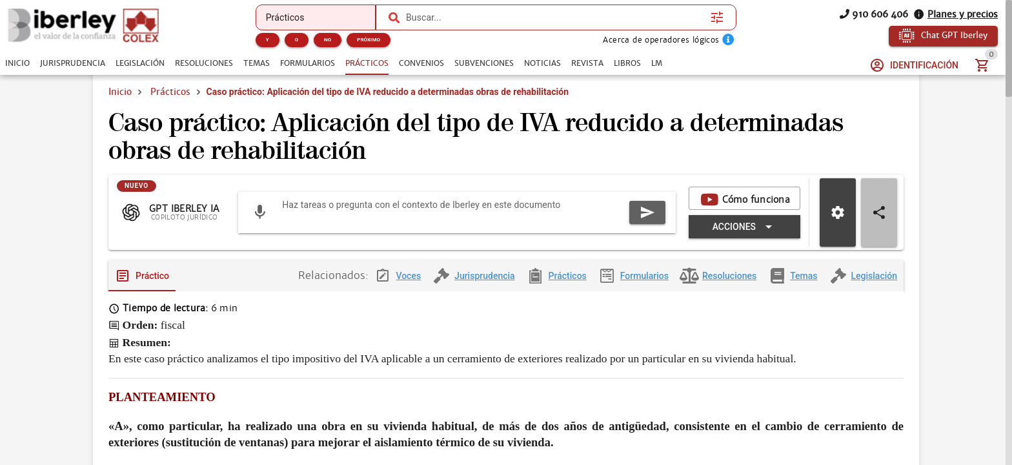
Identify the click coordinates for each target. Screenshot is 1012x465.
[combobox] (555, 17)
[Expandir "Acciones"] (744, 226)
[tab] (17, 63)
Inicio (120, 92)
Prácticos (170, 92)
